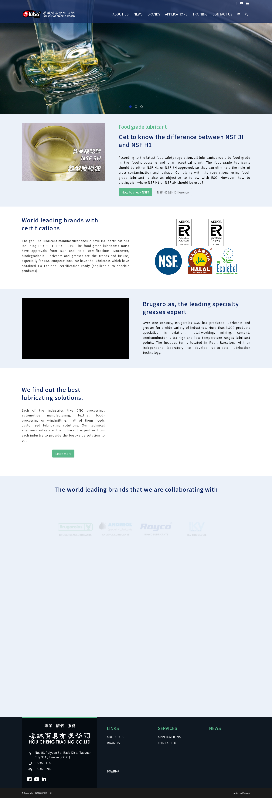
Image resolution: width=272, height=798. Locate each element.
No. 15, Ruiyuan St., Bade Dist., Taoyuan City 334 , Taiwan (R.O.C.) (63, 754)
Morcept (246, 792)
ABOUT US (115, 737)
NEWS (215, 728)
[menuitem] (120, 14)
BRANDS (113, 743)
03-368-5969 (43, 768)
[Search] (246, 14)
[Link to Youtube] (241, 3)
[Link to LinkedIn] (247, 3)
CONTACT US (168, 743)
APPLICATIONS (169, 737)
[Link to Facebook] (236, 3)
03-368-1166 (43, 763)
